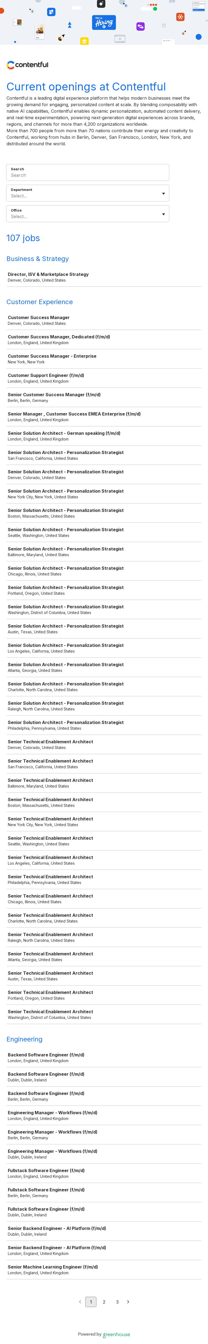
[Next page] (128, 1302)
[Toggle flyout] (163, 193)
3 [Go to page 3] (117, 1302)
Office (16, 210)
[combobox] (11, 196)
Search (17, 169)
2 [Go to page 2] (104, 1302)
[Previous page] (80, 1302)
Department (21, 189)
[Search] (87, 176)
